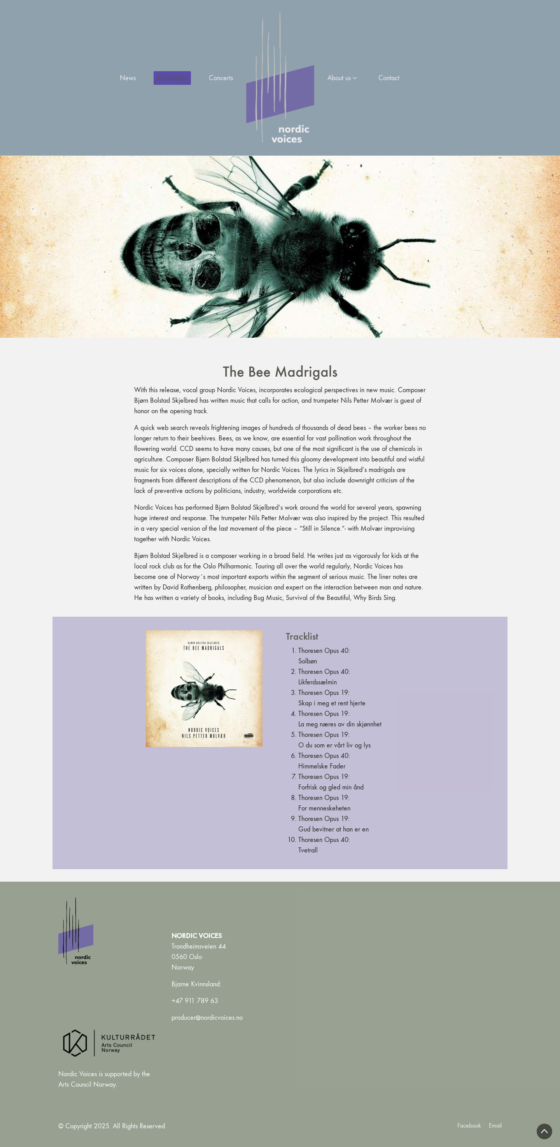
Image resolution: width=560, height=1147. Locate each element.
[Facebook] (469, 1125)
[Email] (495, 1125)
